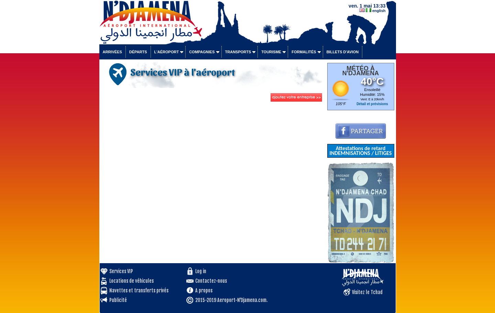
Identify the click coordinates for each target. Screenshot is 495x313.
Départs (138, 52)
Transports (238, 52)
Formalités (304, 52)
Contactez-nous (211, 281)
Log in (200, 271)
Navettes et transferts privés (138, 290)
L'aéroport (166, 52)
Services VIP (121, 271)
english (379, 11)
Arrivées (112, 52)
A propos (203, 290)
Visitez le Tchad (367, 292)
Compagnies (201, 52)
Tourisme (271, 52)
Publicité (118, 300)
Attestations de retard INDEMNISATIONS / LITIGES (360, 150)
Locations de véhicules (131, 281)
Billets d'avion (343, 52)
